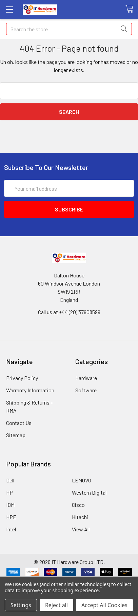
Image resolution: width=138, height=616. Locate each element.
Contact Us (19, 423)
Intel (11, 529)
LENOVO (81, 480)
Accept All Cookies (104, 605)
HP (9, 492)
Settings (21, 605)
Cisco (78, 504)
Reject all (56, 605)
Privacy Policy (22, 378)
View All (81, 529)
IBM (10, 504)
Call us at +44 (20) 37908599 (69, 312)
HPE (11, 517)
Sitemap (15, 435)
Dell (10, 480)
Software (86, 390)
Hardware (86, 378)
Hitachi (80, 517)
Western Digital (89, 492)
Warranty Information (30, 390)
